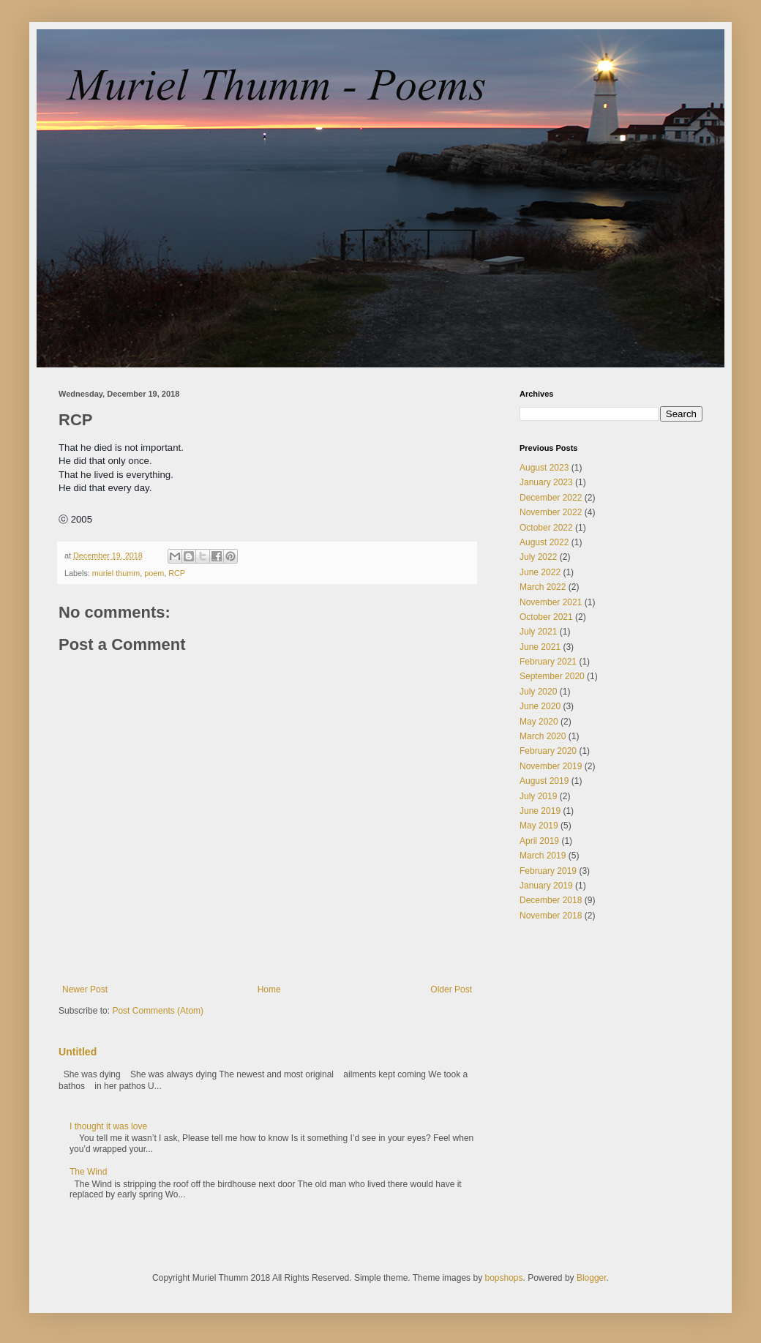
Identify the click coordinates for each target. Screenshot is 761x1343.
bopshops (503, 1278)
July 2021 (538, 631)
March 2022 (543, 587)
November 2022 (551, 512)
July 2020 (538, 692)
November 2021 (551, 602)
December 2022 (551, 498)
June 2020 (540, 706)
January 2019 (546, 885)
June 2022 (540, 572)
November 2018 (551, 915)
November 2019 (551, 766)
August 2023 (544, 468)
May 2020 (539, 722)
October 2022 (546, 528)
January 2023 (546, 482)
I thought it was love (108, 1126)
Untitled (78, 1052)
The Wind (88, 1172)
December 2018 (551, 900)
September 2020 (552, 676)
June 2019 (540, 811)
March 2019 (543, 855)
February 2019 (548, 871)
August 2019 (544, 781)
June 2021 (540, 647)
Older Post (451, 989)
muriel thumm (116, 573)
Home (269, 989)
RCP (176, 573)
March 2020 (543, 736)
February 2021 (548, 661)
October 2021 (546, 617)
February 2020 (548, 751)
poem (154, 573)
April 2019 (539, 841)
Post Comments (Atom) (157, 1011)
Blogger (592, 1278)
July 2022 (538, 557)
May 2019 (539, 825)
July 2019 (538, 796)
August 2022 (544, 542)
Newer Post (85, 989)
